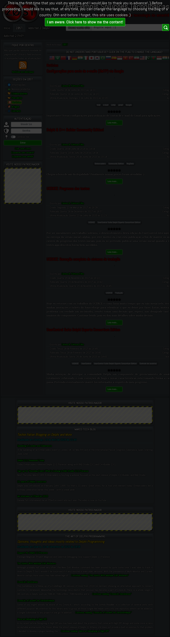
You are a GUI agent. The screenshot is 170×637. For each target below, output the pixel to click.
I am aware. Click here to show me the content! (85, 22)
